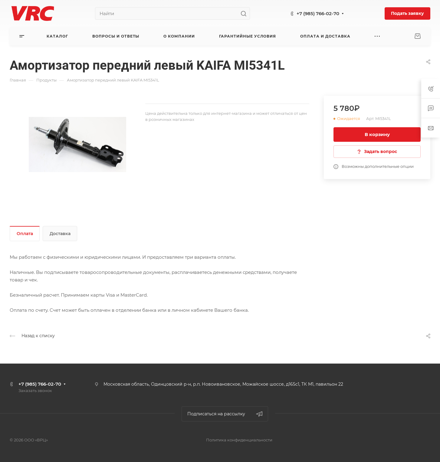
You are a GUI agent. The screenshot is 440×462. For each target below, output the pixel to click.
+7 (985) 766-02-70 (318, 13)
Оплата (25, 233)
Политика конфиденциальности (239, 439)
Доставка (60, 233)
